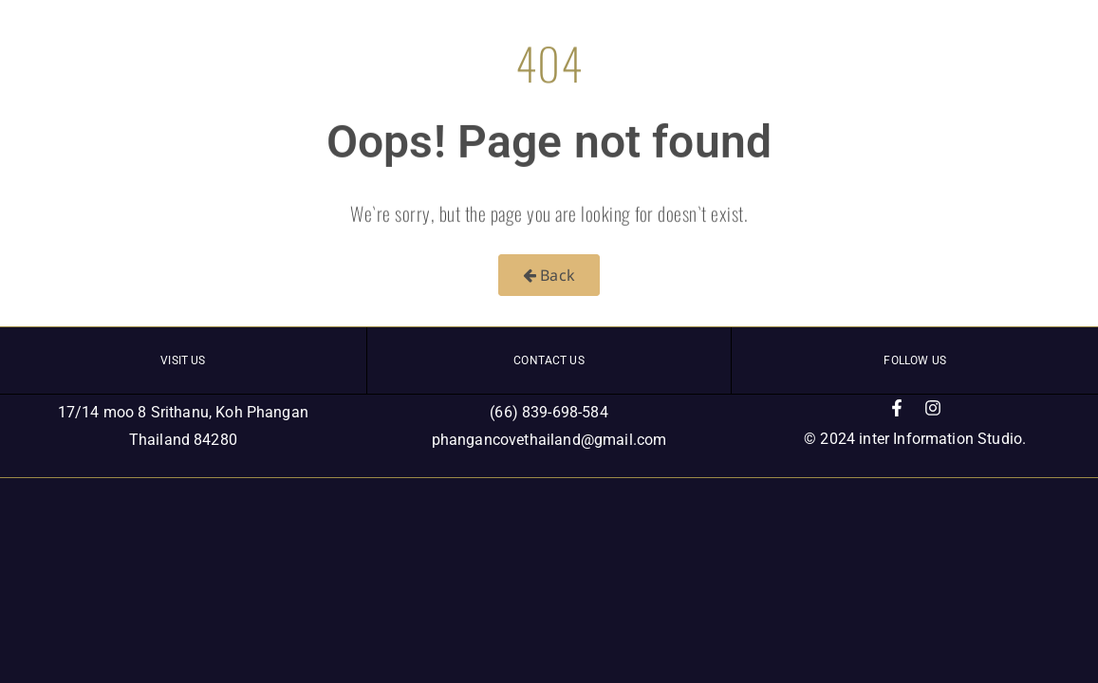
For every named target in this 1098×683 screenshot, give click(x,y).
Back (549, 275)
